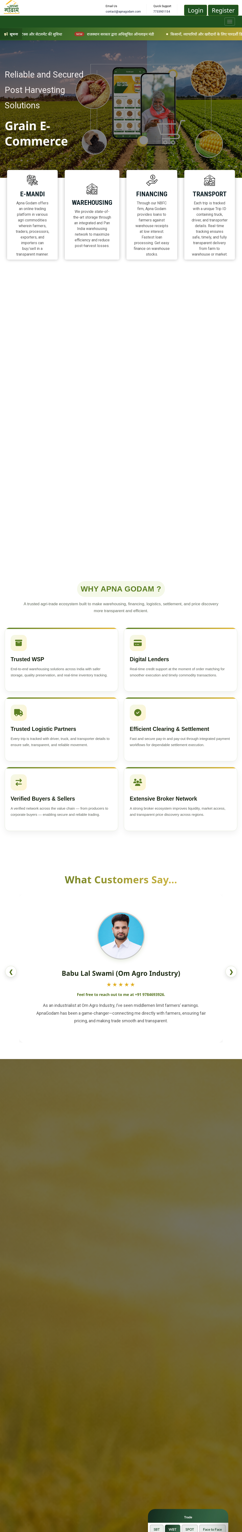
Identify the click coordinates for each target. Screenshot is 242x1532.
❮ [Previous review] (11, 971)
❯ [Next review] (231, 971)
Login (195, 10)
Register (223, 10)
